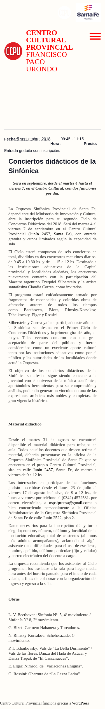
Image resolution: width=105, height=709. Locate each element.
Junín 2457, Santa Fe (50, 234)
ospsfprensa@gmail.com (69, 502)
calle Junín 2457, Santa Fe (47, 470)
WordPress (80, 703)
